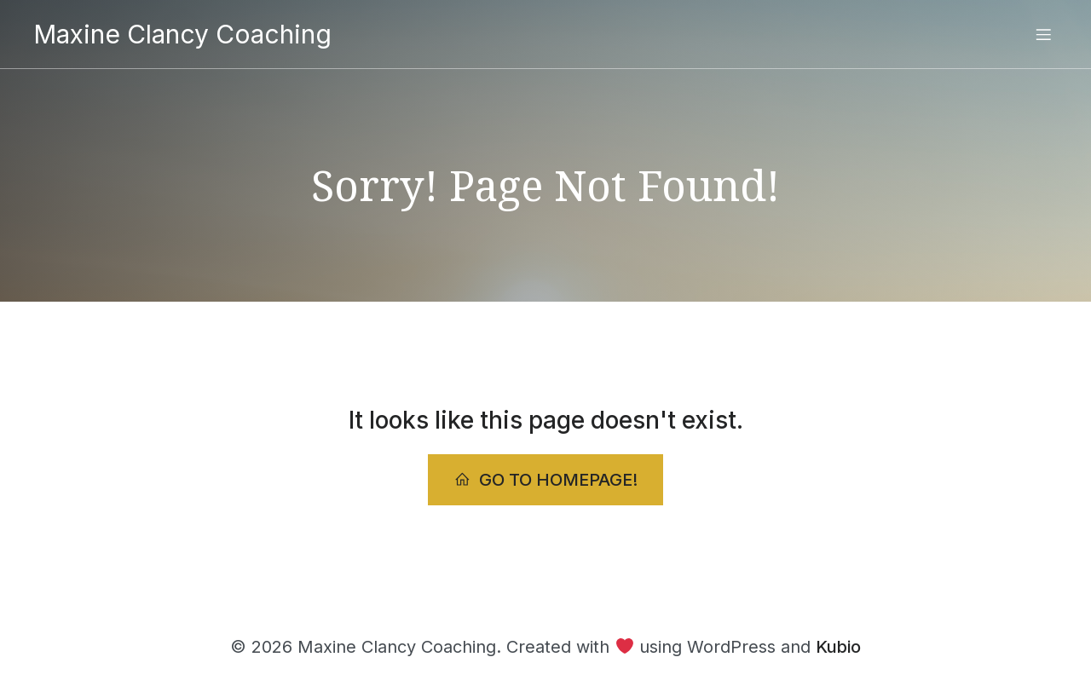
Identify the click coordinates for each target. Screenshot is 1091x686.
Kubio (838, 647)
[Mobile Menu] (1043, 34)
